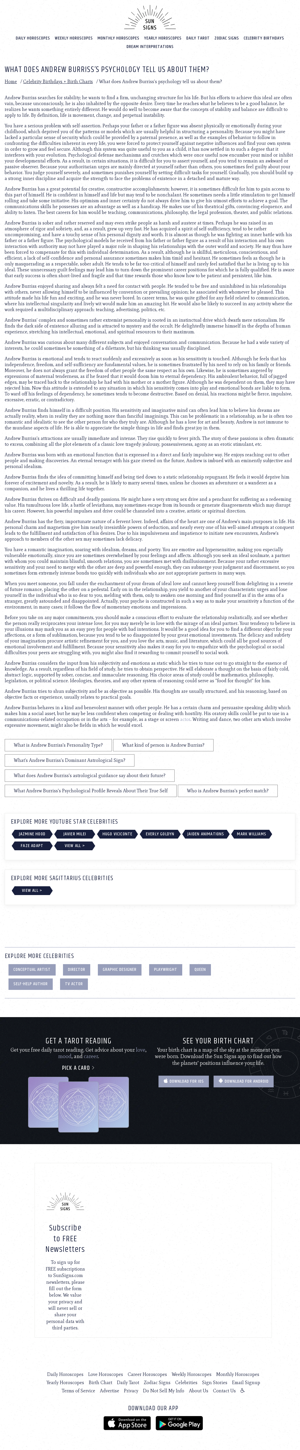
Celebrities (186, 1382)
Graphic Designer (120, 969)
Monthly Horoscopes (118, 38)
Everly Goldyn (160, 833)
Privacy (131, 1390)
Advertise (109, 1390)
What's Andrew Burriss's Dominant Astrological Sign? (69, 760)
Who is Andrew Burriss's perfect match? (228, 790)
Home (11, 81)
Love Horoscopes (105, 1374)
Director (76, 969)
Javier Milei (75, 833)
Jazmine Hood (32, 833)
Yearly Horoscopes (163, 38)
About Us (198, 1390)
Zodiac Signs (226, 38)
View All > (75, 845)
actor (185, 719)
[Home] (150, 17)
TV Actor (74, 983)
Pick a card (78, 1067)
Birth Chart (100, 1382)
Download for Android (244, 1081)
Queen (200, 969)
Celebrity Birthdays (264, 38)
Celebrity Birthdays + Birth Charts (58, 81)
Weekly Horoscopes (74, 38)
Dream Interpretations (150, 46)
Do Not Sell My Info (163, 1390)
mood (64, 1056)
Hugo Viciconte (118, 833)
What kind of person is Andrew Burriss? (163, 745)
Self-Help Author (30, 983)
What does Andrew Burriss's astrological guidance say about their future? (90, 775)
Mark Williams (251, 833)
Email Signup (246, 1382)
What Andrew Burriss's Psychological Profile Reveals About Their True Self (91, 790)
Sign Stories (214, 1382)
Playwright (165, 969)
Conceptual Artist (32, 969)
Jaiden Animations (206, 833)
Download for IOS (183, 1081)
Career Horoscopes (147, 1374)
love (140, 1049)
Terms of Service (78, 1390)
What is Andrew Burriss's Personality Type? (58, 745)
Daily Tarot (198, 38)
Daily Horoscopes (33, 38)
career (91, 1056)
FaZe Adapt (32, 845)
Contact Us (224, 1390)
